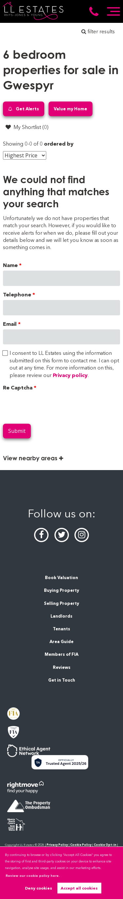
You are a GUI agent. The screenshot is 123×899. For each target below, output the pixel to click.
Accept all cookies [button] (79, 888)
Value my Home (70, 108)
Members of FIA (61, 654)
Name (10, 265)
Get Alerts (23, 109)
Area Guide (61, 641)
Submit (17, 430)
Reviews (62, 667)
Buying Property (61, 590)
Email (10, 324)
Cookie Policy (81, 844)
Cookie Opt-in (105, 844)
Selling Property (61, 603)
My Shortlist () (27, 127)
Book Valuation (61, 577)
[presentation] (53, 405)
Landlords (61, 616)
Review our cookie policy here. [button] (33, 876)
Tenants (61, 628)
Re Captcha (17, 388)
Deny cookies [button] (38, 888)
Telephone (17, 295)
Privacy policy (70, 375)
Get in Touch (61, 680)
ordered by (59, 144)
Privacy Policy (57, 844)
